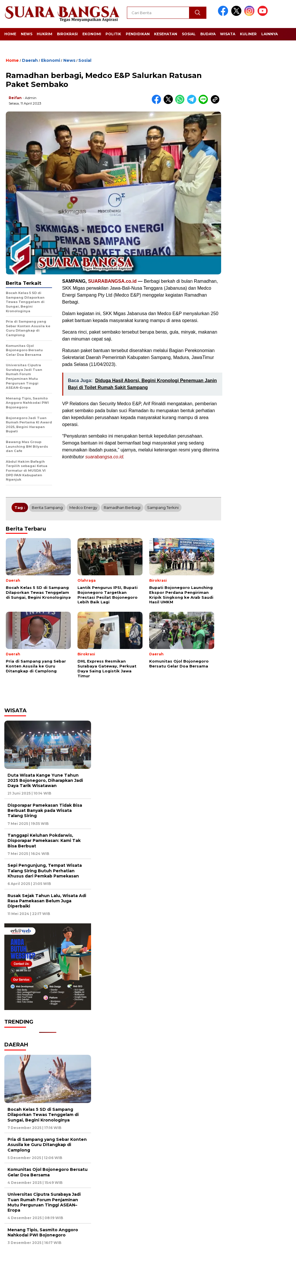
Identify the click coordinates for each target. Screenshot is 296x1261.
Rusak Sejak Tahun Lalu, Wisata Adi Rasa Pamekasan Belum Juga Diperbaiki (47, 901)
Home (10, 34)
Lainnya (269, 34)
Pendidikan (138, 34)
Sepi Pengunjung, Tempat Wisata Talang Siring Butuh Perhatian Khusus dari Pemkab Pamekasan (45, 870)
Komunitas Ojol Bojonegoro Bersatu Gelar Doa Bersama (48, 1172)
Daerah (30, 60)
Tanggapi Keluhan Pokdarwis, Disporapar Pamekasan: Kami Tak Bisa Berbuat (44, 840)
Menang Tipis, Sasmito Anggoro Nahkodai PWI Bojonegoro (43, 1232)
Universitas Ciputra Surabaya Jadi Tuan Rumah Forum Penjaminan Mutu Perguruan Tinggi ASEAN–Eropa (44, 1202)
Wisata (227, 34)
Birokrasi (67, 34)
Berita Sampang (47, 507)
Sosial (189, 34)
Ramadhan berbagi (122, 507)
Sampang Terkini (163, 507)
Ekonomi (91, 34)
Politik (113, 34)
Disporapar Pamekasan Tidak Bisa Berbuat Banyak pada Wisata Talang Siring (45, 810)
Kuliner (248, 34)
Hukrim (44, 34)
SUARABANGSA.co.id (112, 281)
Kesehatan (165, 34)
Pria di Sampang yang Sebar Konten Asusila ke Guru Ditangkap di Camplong (47, 1144)
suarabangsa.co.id (104, 456)
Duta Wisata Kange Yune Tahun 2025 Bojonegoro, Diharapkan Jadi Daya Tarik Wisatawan (45, 780)
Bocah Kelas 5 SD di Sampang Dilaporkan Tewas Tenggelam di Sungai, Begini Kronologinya (43, 1114)
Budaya (208, 34)
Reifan (15, 98)
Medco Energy (83, 507)
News (26, 34)
